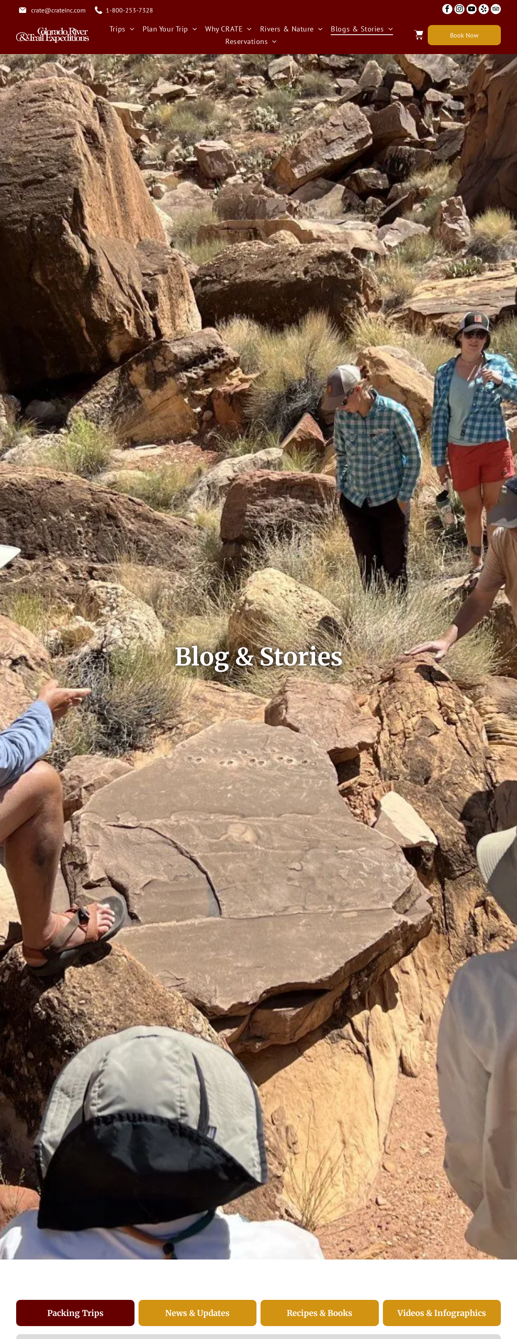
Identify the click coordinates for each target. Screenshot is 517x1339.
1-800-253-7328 (129, 10)
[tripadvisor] (496, 10)
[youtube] (472, 10)
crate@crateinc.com (58, 10)
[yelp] (484, 10)
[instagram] (459, 10)
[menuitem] (122, 29)
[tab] (75, 1313)
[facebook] (447, 10)
